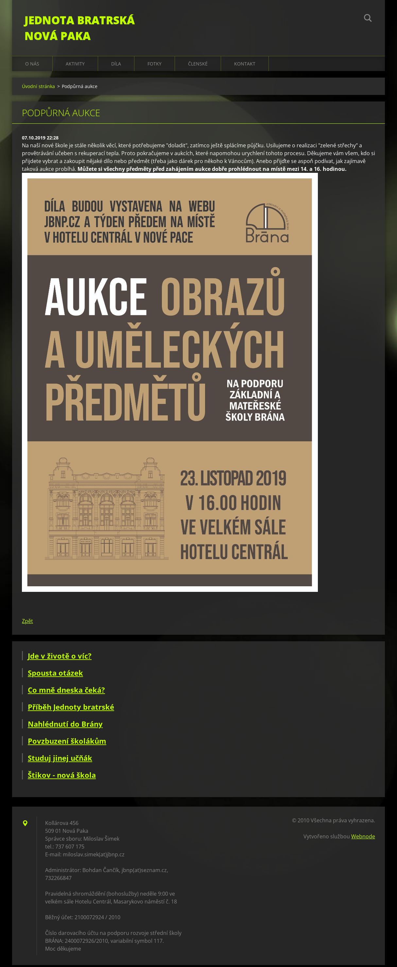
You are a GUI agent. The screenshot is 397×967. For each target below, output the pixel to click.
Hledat (368, 19)
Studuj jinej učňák (60, 760)
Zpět (27, 623)
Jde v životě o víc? (60, 658)
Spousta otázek (55, 675)
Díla (116, 65)
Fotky (154, 65)
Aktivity (75, 65)
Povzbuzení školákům (67, 743)
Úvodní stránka (38, 88)
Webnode (363, 838)
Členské (198, 65)
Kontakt (244, 65)
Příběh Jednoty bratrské (71, 709)
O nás (32, 65)
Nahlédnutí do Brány (65, 726)
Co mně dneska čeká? (66, 692)
